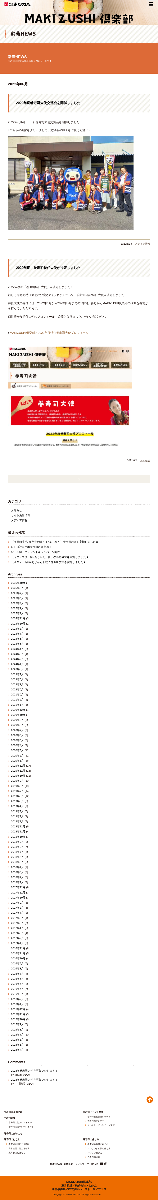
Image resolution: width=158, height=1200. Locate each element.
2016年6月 (17, 978)
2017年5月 (17, 923)
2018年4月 (17, 867)
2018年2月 (17, 877)
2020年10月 (18, 714)
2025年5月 (17, 598)
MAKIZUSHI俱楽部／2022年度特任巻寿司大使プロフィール (49, 332)
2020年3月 (17, 750)
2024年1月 (17, 664)
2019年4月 (17, 806)
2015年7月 (17, 1034)
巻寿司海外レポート (96, 1121)
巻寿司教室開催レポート (98, 1117)
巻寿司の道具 (93, 1157)
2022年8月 (17, 684)
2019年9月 (17, 780)
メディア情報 (142, 243)
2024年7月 (17, 633)
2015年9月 (17, 1024)
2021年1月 (17, 704)
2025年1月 (17, 613)
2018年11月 (18, 831)
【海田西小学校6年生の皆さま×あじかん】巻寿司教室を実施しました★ (55, 541)
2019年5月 (17, 801)
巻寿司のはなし (12, 1139)
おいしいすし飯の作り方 (98, 1149)
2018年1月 (17, 882)
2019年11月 (18, 770)
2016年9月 (17, 963)
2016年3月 (17, 993)
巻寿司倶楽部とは (13, 1112)
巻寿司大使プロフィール (20, 1123)
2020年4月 (17, 745)
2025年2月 (17, 608)
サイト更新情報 (20, 515)
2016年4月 (17, 988)
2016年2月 (17, 999)
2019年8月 (17, 786)
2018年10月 (18, 836)
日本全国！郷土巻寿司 (19, 1149)
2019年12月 (18, 765)
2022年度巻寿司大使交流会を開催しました (48, 103)
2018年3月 (17, 872)
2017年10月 (18, 897)
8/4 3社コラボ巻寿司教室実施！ (31, 546)
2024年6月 (17, 638)
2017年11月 (18, 892)
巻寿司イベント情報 (93, 1112)
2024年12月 (18, 618)
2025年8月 (17, 588)
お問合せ (68, 1164)
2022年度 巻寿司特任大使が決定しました (48, 268)
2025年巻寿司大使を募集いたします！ (34, 1070)
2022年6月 (17, 689)
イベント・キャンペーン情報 (101, 1125)
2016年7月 (17, 973)
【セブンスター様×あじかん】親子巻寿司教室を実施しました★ (50, 557)
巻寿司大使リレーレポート (21, 1127)
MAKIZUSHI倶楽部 (79, 1182)
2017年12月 (18, 887)
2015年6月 (17, 1039)
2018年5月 (17, 861)
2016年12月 (18, 948)
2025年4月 (17, 603)
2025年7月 (17, 593)
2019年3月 (17, 811)
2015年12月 (18, 1009)
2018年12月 (18, 826)
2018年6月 (17, 856)
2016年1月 (17, 1004)
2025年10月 (18, 582)
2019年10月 (18, 775)
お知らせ (145, 460)
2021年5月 (17, 699)
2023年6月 (17, 679)
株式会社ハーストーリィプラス (87, 1189)
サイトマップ (82, 1164)
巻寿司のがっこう (13, 1133)
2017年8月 (17, 907)
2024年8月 (17, 628)
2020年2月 (17, 755)
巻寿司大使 (9, 1118)
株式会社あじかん (17, 4)
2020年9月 (17, 719)
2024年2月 (17, 659)
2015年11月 (18, 1014)
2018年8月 (17, 846)
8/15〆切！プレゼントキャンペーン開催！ (37, 552)
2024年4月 (17, 649)
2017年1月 (17, 943)
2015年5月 (17, 1044)
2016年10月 (18, 958)
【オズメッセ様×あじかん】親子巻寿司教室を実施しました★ (48, 562)
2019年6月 (17, 796)
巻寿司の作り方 (91, 1139)
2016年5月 (17, 983)
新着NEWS (17, 57)
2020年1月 (17, 760)
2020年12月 (18, 709)
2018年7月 (17, 851)
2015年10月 (18, 1019)
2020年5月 (17, 740)
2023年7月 (17, 674)
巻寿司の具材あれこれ (97, 1144)
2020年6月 (17, 735)
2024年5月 (17, 643)
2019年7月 (17, 791)
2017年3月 (17, 933)
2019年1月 (17, 821)
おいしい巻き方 (94, 1153)
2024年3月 (17, 654)
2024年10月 (18, 623)
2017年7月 (17, 912)
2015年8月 (17, 1029)
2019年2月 (17, 816)
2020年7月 (17, 730)
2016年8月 (17, 968)
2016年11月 (18, 953)
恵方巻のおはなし (17, 1153)
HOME (94, 1164)
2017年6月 (17, 918)
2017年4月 (17, 928)
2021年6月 (17, 694)
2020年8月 (17, 725)
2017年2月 (17, 938)
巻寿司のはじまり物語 (19, 1144)
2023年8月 (17, 669)
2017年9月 (17, 902)
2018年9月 (17, 841)
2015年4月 (17, 1049)
